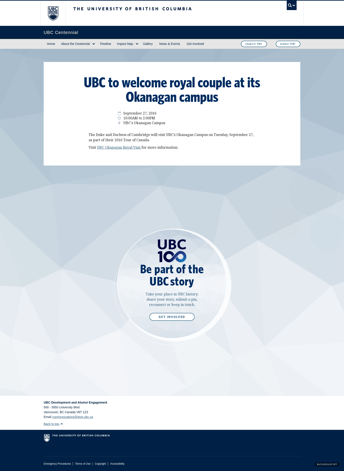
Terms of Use (83, 463)
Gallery (148, 44)
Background (327, 464)
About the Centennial (75, 44)
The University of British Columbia (53, 13)
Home (51, 44)
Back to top (53, 424)
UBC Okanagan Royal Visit (119, 147)
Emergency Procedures (57, 463)
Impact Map (125, 44)
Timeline (105, 44)
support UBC (253, 43)
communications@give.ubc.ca (72, 417)
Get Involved (195, 44)
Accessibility (117, 463)
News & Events (169, 44)
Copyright (100, 463)
